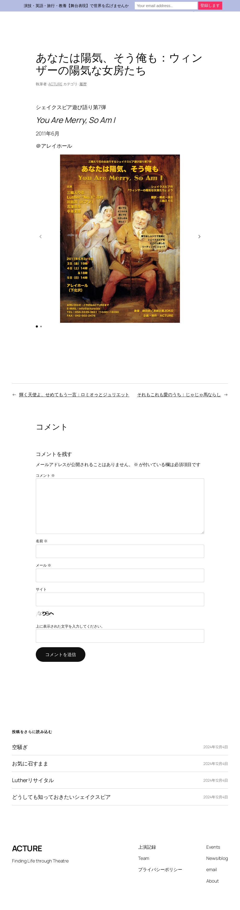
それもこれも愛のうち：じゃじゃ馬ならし (179, 376)
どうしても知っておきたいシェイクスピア (61, 779)
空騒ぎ (20, 729)
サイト (41, 571)
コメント (45, 457)
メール (43, 547)
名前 (42, 522)
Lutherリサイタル (33, 762)
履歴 (83, 83)
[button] (199, 228)
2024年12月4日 (215, 728)
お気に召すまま (30, 745)
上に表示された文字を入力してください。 (70, 608)
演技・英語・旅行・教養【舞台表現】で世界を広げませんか (76, 5)
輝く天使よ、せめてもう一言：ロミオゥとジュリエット (74, 376)
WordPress (219, 895)
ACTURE (55, 83)
